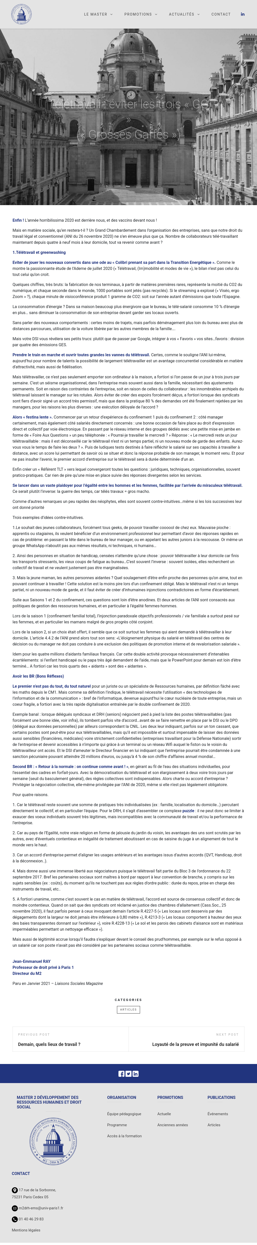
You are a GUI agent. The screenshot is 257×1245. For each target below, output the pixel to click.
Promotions (141, 16)
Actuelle (164, 1116)
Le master (98, 16)
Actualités (184, 16)
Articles (128, 1012)
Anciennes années (172, 1127)
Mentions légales (26, 1232)
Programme (117, 1127)
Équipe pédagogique (124, 1116)
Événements (218, 1116)
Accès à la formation (124, 1138)
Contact (221, 16)
